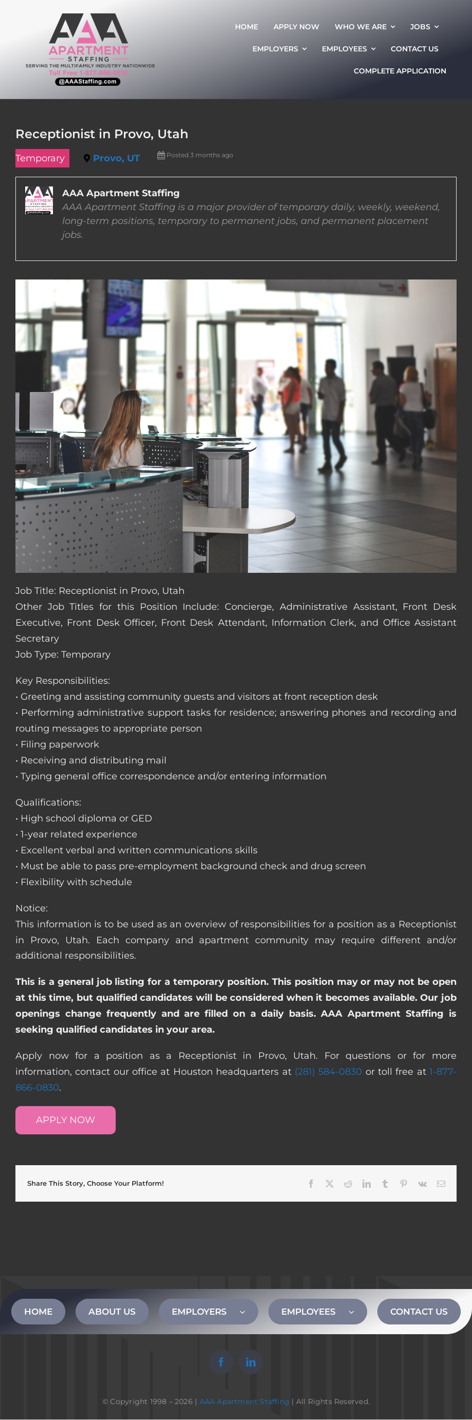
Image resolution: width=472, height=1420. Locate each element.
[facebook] (221, 1362)
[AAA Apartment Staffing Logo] (90, 18)
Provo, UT (116, 158)
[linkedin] (251, 1362)
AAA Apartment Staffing (244, 1401)
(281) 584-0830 (328, 1071)
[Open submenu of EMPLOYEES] (358, 1311)
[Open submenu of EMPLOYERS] (249, 1311)
